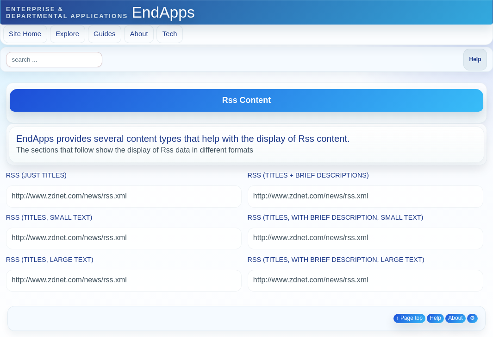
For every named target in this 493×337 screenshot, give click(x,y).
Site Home (25, 34)
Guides (105, 34)
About (139, 34)
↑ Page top (409, 318)
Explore (67, 34)
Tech (169, 34)
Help (435, 318)
